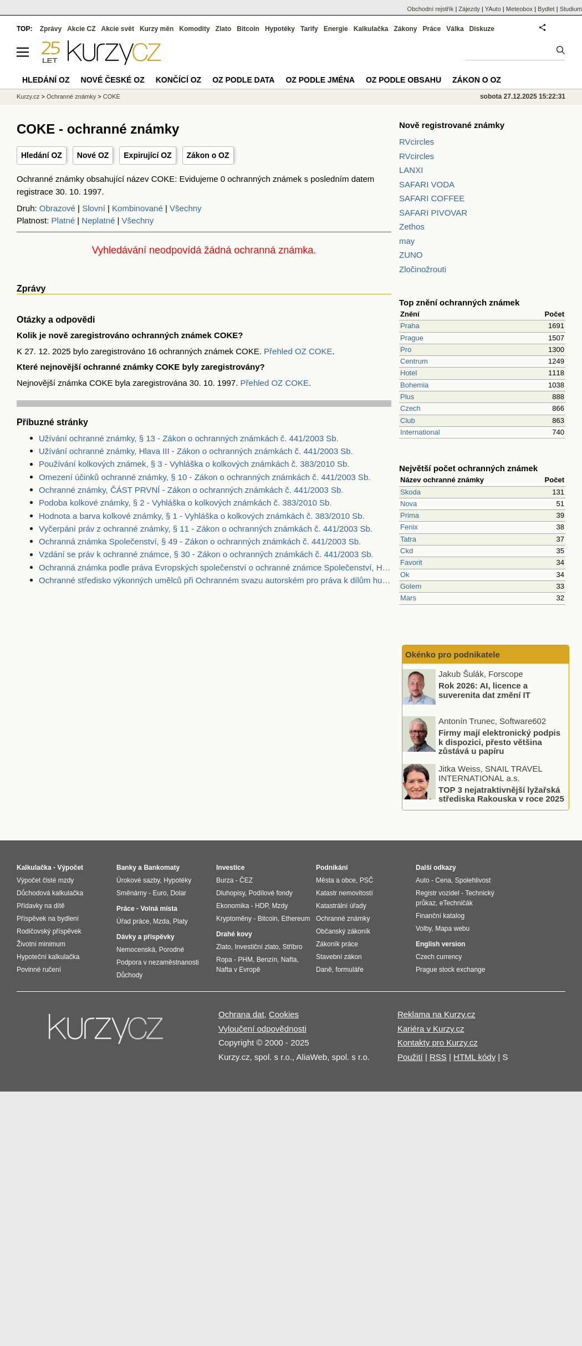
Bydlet (546, 9)
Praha (410, 326)
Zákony (405, 29)
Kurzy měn (156, 29)
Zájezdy (469, 9)
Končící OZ (178, 79)
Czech (410, 408)
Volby (423, 928)
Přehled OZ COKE (298, 351)
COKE (111, 96)
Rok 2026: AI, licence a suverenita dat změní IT (484, 690)
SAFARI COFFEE (431, 198)
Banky (126, 867)
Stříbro (292, 947)
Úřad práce (132, 921)
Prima (409, 515)
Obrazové (57, 208)
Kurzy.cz (28, 96)
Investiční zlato (256, 947)
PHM (245, 959)
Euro (159, 893)
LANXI (411, 170)
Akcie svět (117, 29)
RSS (438, 1057)
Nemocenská (135, 950)
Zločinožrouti (422, 269)
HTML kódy (474, 1057)
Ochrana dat (241, 1014)
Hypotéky (280, 29)
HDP (261, 906)
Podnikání (332, 867)
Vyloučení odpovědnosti (262, 1028)
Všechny (186, 208)
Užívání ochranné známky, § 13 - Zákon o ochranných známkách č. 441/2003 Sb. (189, 438)
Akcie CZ (81, 29)
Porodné (171, 950)
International (420, 432)
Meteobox (519, 9)
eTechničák (456, 903)
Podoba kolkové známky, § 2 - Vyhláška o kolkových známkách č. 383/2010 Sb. (185, 502)
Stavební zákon (339, 957)
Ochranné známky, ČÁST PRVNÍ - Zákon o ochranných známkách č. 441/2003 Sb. (191, 489)
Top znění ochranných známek (459, 302)
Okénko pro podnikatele (452, 654)
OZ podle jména (319, 79)
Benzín (267, 959)
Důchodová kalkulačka (50, 893)
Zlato (224, 29)
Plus (407, 396)
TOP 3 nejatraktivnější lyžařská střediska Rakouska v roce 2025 (501, 793)
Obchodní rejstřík (430, 9)
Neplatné (98, 220)
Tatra (408, 539)
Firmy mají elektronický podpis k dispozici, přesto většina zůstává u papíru (499, 742)
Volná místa (158, 908)
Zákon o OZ (208, 155)
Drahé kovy (234, 934)
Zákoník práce (337, 944)
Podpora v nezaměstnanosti (157, 962)
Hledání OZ (41, 155)
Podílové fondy (270, 893)
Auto (423, 880)
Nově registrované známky (451, 125)
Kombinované (137, 208)
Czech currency (439, 957)
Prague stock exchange (450, 969)
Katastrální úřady (341, 906)
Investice (230, 867)
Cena (443, 880)
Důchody (129, 975)
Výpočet (70, 867)
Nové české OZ (113, 79)
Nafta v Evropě (238, 969)
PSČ (367, 880)
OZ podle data (243, 79)
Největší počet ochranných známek (468, 468)
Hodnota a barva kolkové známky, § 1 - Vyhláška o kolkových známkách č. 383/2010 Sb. (202, 516)
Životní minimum (41, 944)
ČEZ (246, 880)
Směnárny (131, 893)
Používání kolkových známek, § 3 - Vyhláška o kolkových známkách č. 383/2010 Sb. (194, 463)
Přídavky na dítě (41, 906)
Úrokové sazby (138, 880)
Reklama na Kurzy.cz (436, 1014)
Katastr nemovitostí (344, 893)
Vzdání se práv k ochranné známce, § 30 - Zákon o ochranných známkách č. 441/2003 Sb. (206, 554)
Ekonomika (232, 906)
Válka (454, 29)
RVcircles (416, 141)
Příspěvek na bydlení (48, 918)
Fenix (409, 527)
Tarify (309, 29)
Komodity (194, 29)
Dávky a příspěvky (145, 937)
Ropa (224, 959)
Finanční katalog (440, 916)
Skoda (410, 492)
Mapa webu (452, 928)
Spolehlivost (473, 880)
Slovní (93, 208)
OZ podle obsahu (403, 79)
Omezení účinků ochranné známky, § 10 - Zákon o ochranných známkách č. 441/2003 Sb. (204, 477)
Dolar (178, 893)
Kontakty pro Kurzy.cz (437, 1042)
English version (440, 944)
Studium (571, 9)
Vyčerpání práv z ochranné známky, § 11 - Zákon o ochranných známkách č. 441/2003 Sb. (205, 528)
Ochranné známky (71, 96)
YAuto (493, 9)
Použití (410, 1057)
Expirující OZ (147, 155)
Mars (408, 598)
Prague (411, 338)
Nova (408, 503)
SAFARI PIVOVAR (433, 212)
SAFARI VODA (427, 184)
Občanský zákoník (343, 931)
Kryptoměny (234, 918)
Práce (432, 29)
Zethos (412, 226)
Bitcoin (248, 29)
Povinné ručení (39, 969)
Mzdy (280, 906)
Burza (224, 880)
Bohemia (414, 385)
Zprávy (51, 29)
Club (407, 420)
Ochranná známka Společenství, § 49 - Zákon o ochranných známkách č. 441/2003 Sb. (200, 541)
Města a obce (336, 880)
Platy (180, 921)
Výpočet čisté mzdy (45, 880)
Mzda (161, 921)
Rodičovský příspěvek (49, 931)
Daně (324, 969)
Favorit (411, 562)
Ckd (406, 551)
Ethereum (295, 918)
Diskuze (481, 29)
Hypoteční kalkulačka (48, 957)
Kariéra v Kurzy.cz (430, 1028)
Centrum (414, 361)
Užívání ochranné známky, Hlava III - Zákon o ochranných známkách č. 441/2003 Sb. (196, 451)
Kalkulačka (371, 29)
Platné (63, 220)
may (407, 241)
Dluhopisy (230, 893)
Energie (336, 29)
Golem (410, 586)
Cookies (284, 1014)
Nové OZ (93, 155)
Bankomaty (162, 867)
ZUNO (411, 254)
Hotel (408, 373)
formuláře (349, 969)
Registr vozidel (438, 893)
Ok (405, 574)
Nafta (289, 959)
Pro (405, 349)
